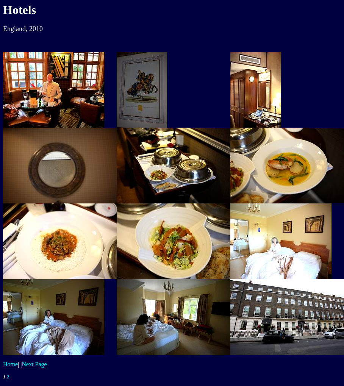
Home (10, 364)
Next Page (34, 364)
